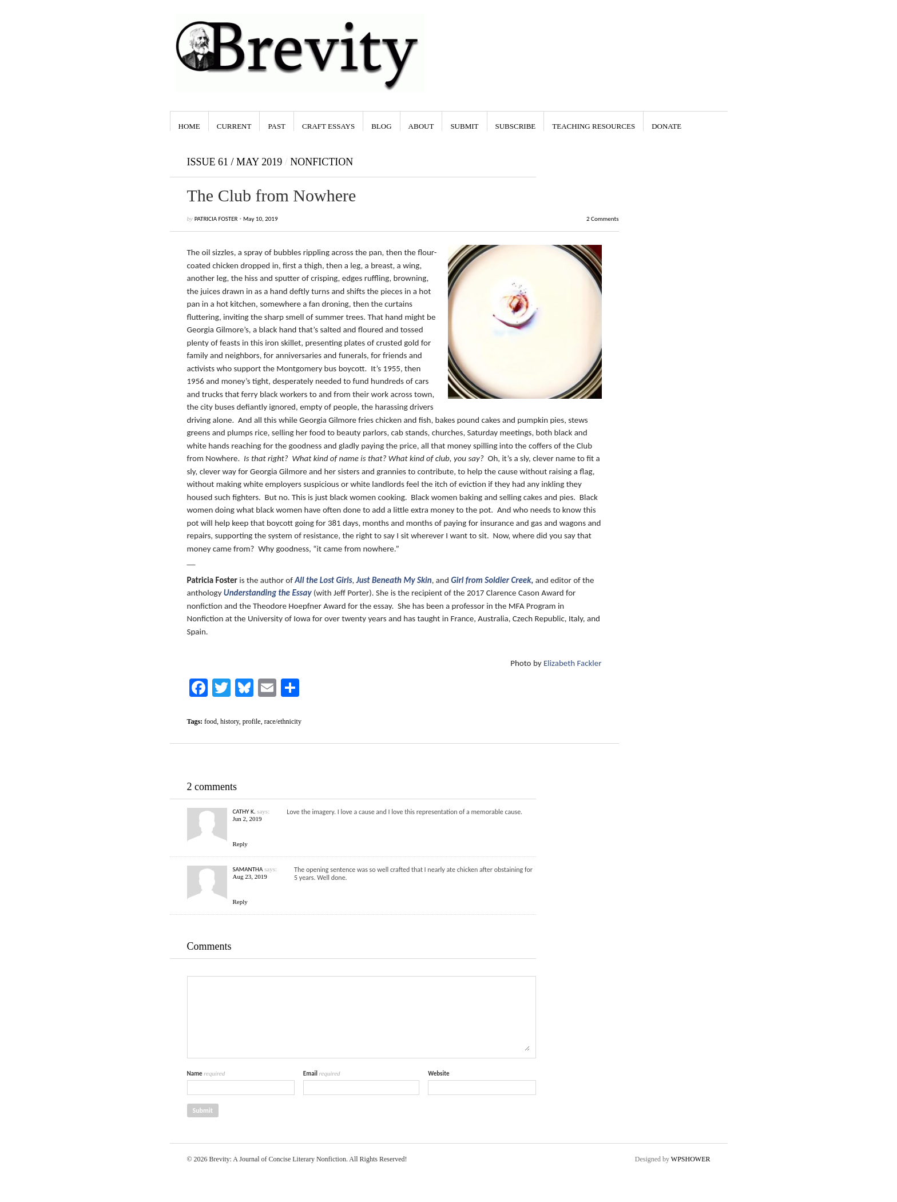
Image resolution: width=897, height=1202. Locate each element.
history (229, 721)
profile (252, 721)
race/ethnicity (282, 721)
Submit (464, 126)
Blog (381, 126)
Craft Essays (328, 126)
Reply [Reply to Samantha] (240, 901)
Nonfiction (321, 162)
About (421, 126)
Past (276, 126)
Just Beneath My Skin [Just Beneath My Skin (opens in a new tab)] (394, 580)
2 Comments (602, 219)
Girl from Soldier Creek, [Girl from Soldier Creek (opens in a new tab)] (492, 580)
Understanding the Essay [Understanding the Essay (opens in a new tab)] (268, 593)
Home (189, 126)
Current (234, 126)
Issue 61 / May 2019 (235, 162)
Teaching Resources (593, 126)
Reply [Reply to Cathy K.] (240, 843)
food (210, 721)
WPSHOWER (691, 1159)
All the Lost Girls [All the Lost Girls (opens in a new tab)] (323, 580)
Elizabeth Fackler (572, 663)
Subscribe (515, 126)
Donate (666, 126)
